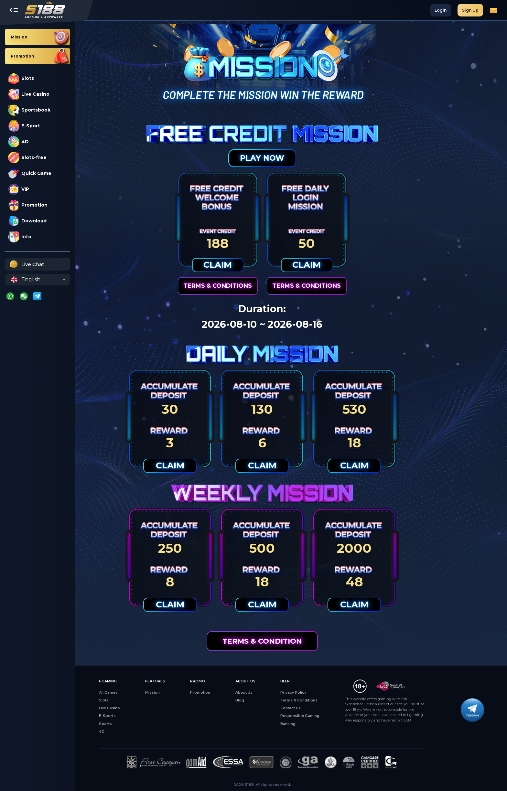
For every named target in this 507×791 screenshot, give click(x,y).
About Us (272, 692)
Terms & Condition (291, 641)
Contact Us (319, 708)
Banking (316, 724)
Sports (134, 724)
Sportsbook (29, 110)
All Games (137, 692)
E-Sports (136, 715)
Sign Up (470, 10)
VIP (18, 189)
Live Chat (26, 264)
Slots (21, 78)
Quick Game (29, 173)
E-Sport (24, 126)
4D (18, 141)
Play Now (291, 158)
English (25, 279)
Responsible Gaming (328, 715)
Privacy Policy (322, 692)
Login (441, 10)
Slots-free (27, 157)
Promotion (28, 205)
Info (19, 236)
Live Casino (28, 94)
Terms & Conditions (246, 285)
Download (27, 221)
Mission (181, 692)
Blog (268, 700)
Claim (246, 265)
